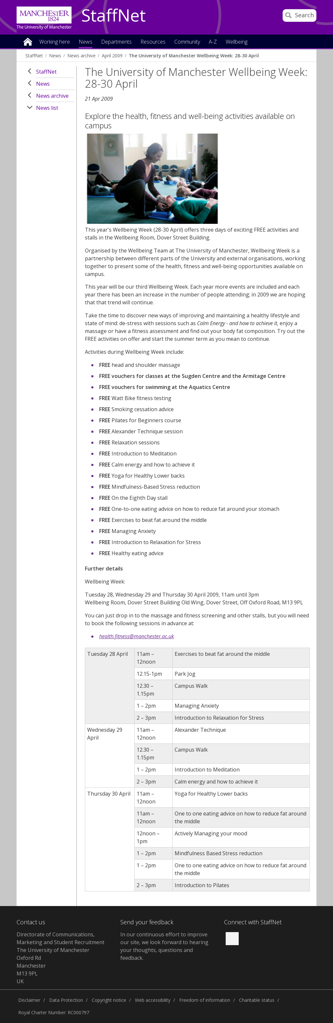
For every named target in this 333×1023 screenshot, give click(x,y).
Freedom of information (204, 1000)
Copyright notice (109, 1000)
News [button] (85, 42)
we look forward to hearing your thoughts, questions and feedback (164, 950)
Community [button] (187, 42)
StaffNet (113, 15)
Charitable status (256, 1000)
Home (27, 41)
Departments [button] (116, 42)
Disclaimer (29, 1000)
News (55, 55)
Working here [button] (54, 42)
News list (47, 107)
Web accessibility (152, 1000)
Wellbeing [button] (236, 42)
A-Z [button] (213, 42)
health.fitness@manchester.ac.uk (136, 636)
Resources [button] (153, 42)
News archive (81, 55)
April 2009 (112, 55)
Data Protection (66, 1000)
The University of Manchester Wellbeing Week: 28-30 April (194, 55)
